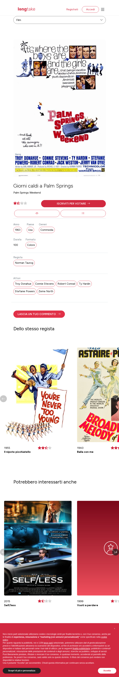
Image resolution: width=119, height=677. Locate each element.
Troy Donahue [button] (23, 283)
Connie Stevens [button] (44, 283)
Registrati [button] (72, 9)
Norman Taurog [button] (24, 262)
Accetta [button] (107, 670)
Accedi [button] (90, 9)
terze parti (48, 643)
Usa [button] (30, 229)
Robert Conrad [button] (66, 283)
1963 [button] (17, 229)
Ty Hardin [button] (84, 283)
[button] (73, 203)
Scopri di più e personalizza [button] (21, 670)
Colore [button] (31, 245)
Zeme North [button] (46, 291)
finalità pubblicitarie (81, 648)
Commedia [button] (46, 229)
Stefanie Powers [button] (25, 291)
